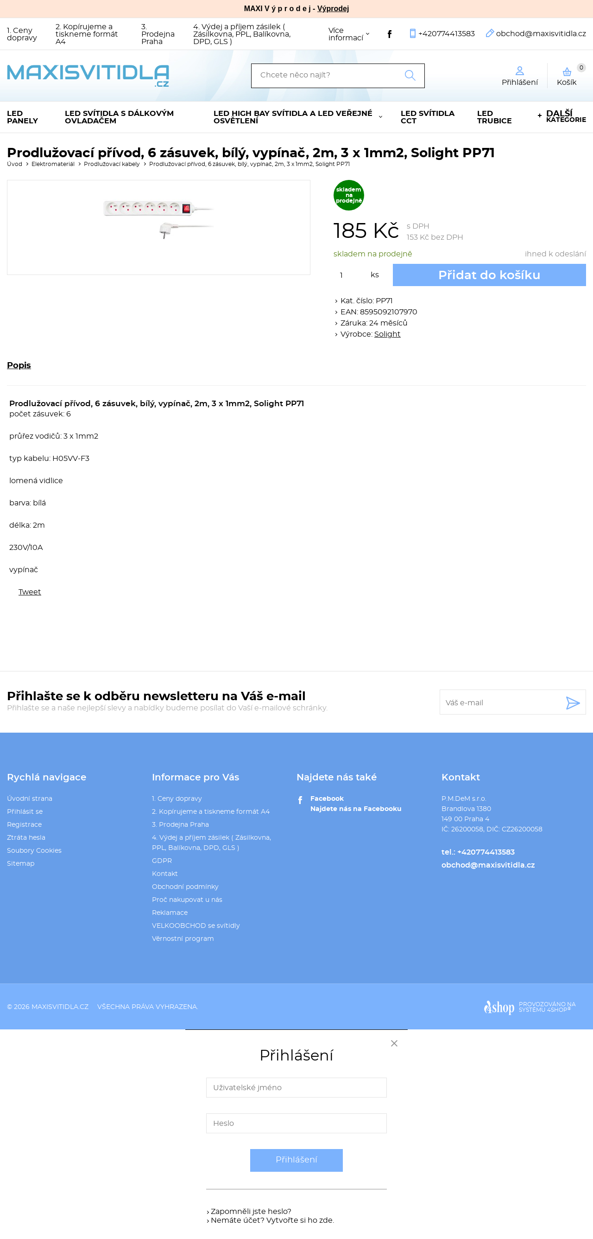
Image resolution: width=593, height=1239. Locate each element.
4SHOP (559, 1010)
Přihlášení (296, 1160)
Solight (387, 334)
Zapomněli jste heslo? (251, 1211)
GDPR (162, 861)
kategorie (566, 116)
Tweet (30, 592)
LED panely (22, 117)
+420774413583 (446, 34)
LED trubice (494, 117)
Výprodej (333, 9)
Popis (19, 366)
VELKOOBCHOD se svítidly (196, 926)
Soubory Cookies (34, 851)
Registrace (24, 825)
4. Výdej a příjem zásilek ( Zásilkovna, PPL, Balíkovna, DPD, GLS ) (241, 34)
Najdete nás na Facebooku (356, 809)
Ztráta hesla (26, 838)
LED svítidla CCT (427, 117)
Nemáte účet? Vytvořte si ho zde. (272, 1220)
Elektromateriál (53, 164)
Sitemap (20, 864)
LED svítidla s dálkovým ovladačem (119, 117)
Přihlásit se (25, 812)
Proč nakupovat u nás (187, 900)
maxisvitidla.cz (60, 1007)
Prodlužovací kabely (112, 164)
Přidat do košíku (489, 275)
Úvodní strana (29, 799)
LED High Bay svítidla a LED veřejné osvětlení (293, 117)
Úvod (14, 164)
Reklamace (170, 913)
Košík (571, 74)
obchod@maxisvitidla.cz (541, 34)
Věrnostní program (183, 939)
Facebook (327, 799)
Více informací (345, 34)
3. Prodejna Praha (158, 34)
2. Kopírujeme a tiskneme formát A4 (87, 34)
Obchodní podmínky (185, 887)
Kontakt (165, 874)
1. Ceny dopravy (22, 34)
